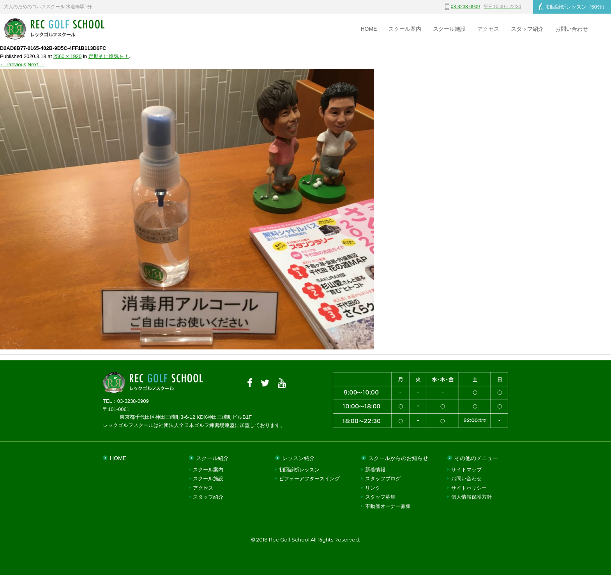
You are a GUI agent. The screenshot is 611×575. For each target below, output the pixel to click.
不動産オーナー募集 (388, 506)
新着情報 (375, 470)
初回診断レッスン (573, 6)
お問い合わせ (571, 29)
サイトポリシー (469, 488)
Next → (36, 64)
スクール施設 (449, 29)
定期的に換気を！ (108, 56)
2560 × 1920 (67, 56)
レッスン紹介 (298, 458)
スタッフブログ (383, 479)
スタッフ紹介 (527, 29)
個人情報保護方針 (471, 497)
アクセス (488, 29)
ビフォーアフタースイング (309, 479)
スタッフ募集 (380, 497)
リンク (372, 488)
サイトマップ (466, 470)
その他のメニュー (476, 458)
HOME (368, 29)
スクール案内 (404, 29)
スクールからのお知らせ (398, 458)
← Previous (13, 64)
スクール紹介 (212, 458)
